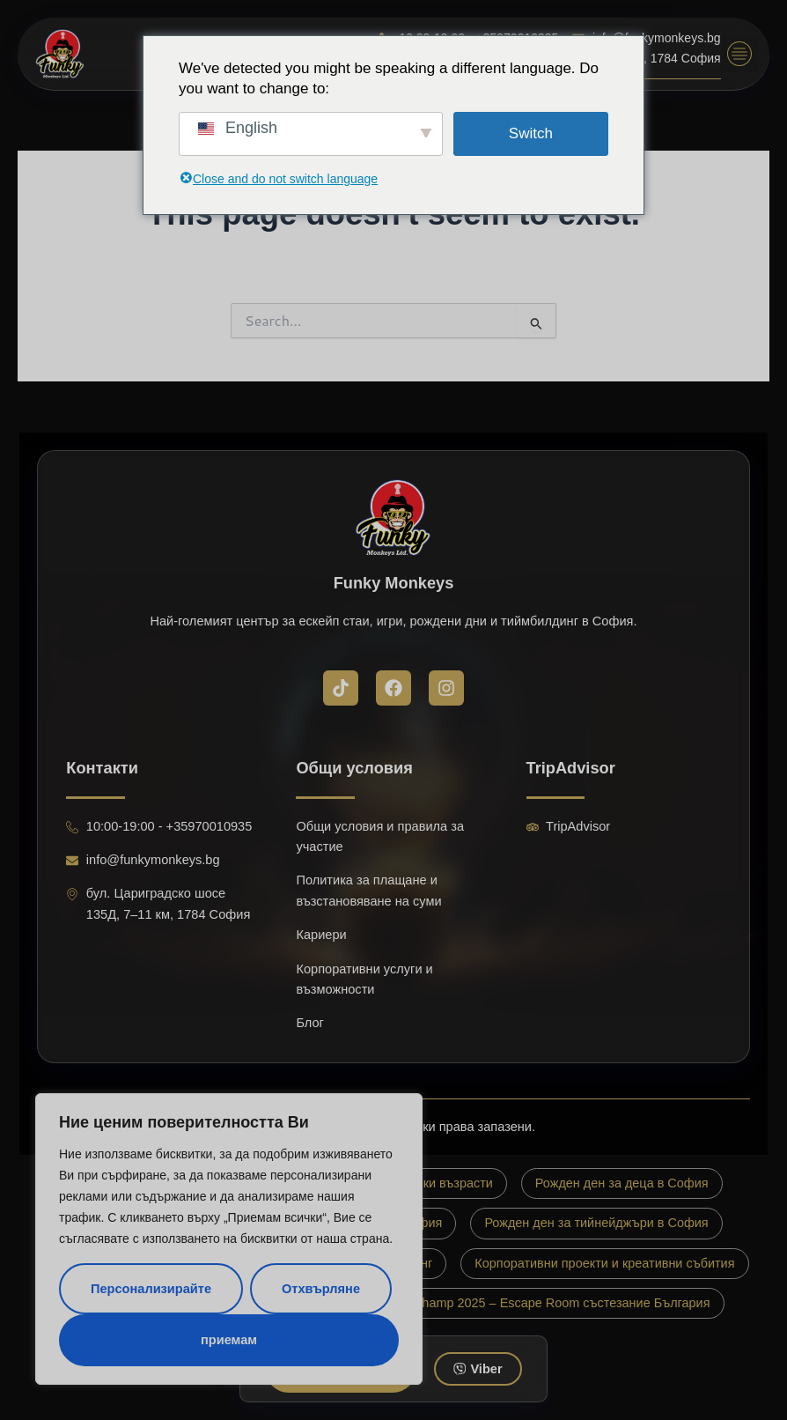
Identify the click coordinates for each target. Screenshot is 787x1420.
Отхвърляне (321, 1289)
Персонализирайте (151, 1289)
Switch (531, 133)
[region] (229, 1239)
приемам (229, 1340)
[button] (739, 53)
